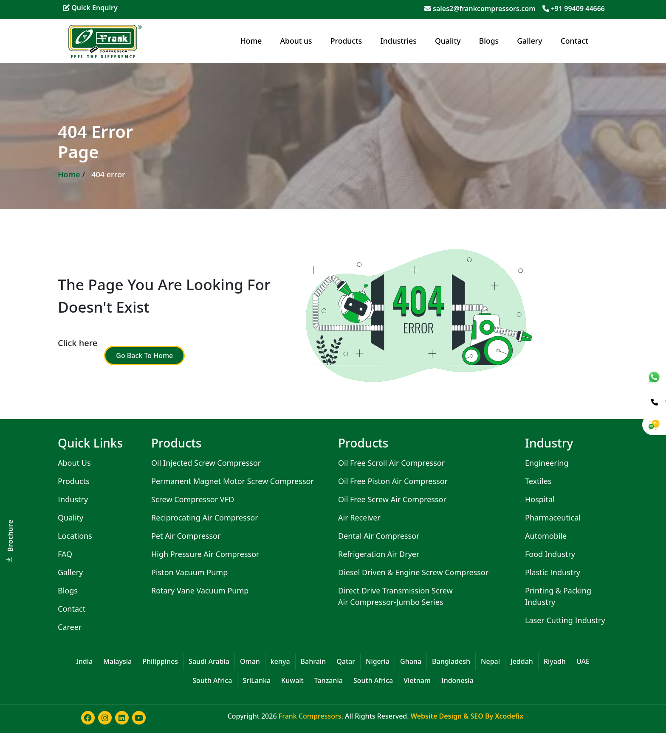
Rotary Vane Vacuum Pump (199, 590)
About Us (74, 463)
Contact (574, 41)
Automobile (546, 536)
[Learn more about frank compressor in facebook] (86, 722)
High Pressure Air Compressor (205, 554)
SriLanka (257, 680)
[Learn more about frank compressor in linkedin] (120, 722)
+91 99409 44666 (578, 8)
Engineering (547, 463)
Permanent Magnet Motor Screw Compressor (232, 481)
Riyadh (555, 661)
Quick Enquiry (90, 7)
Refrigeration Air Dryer (378, 554)
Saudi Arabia (209, 661)
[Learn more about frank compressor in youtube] (137, 722)
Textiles (538, 481)
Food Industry (550, 554)
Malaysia (117, 661)
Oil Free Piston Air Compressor (393, 481)
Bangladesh (451, 661)
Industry (73, 499)
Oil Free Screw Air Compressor (392, 499)
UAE (583, 661)
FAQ (65, 554)
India (84, 661)
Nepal (490, 661)
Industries (399, 41)
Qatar (345, 661)
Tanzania (328, 680)
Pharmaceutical (553, 517)
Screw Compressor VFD (192, 499)
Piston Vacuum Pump (189, 572)
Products (346, 41)
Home (251, 41)
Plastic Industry (552, 572)
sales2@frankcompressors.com (484, 8)
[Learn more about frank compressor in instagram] (103, 722)
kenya (280, 661)
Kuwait (292, 680)
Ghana (410, 661)
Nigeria (377, 661)
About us (296, 41)
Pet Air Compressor (185, 536)
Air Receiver (359, 517)
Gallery (529, 41)
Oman (250, 661)
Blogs (489, 41)
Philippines (160, 661)
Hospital (540, 499)
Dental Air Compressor (379, 536)
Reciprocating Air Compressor (204, 517)
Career (70, 627)
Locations (75, 536)
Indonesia (457, 680)
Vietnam (417, 680)
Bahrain (313, 661)
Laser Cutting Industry (565, 620)
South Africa (212, 680)
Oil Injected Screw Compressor (206, 463)
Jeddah (522, 661)
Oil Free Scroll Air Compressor (391, 463)
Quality (447, 41)
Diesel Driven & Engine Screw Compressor (413, 572)
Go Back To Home (144, 355)
